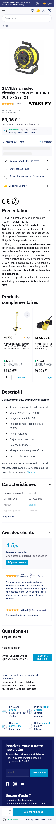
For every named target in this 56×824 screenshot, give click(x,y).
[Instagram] (15, 784)
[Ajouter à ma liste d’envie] (13, 141)
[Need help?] (37, 4)
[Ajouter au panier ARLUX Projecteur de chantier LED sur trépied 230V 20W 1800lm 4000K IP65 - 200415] (21, 377)
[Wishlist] (32, 10)
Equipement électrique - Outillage (18, 682)
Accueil (5, 26)
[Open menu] (4, 10)
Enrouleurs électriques (13, 685)
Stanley (31, 472)
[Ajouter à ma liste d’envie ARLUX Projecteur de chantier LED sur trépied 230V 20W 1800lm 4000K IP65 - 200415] (27, 314)
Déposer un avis (17, 562)
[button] (11, 103)
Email (10, 772)
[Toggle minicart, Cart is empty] (49, 10)
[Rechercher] (48, 18)
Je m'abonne (39, 772)
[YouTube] (22, 784)
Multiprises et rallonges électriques (19, 689)
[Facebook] (7, 784)
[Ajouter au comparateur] (45, 141)
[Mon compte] (43, 10)
